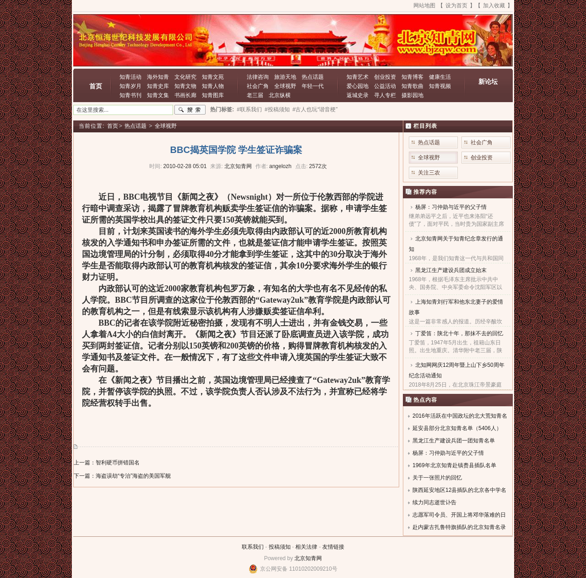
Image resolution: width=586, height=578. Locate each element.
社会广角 (258, 86)
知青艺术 (358, 77)
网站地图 (424, 5)
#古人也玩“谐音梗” (315, 109)
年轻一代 (313, 86)
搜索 (190, 110)
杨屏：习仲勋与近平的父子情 (451, 207)
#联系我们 (249, 109)
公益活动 (385, 86)
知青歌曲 (412, 86)
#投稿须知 (277, 109)
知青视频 (440, 86)
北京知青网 (308, 558)
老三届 (255, 95)
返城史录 (358, 95)
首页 (95, 86)
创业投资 (385, 77)
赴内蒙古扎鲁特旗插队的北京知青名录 (459, 527)
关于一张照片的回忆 (437, 477)
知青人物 (213, 86)
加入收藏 (494, 5)
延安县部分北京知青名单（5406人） (457, 428)
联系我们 (253, 547)
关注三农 (429, 172)
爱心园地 (358, 86)
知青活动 (130, 77)
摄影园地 (412, 95)
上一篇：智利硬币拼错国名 (107, 462)
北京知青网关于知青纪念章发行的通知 (456, 243)
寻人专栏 (385, 95)
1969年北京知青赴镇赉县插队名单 (454, 465)
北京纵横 (280, 95)
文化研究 (185, 77)
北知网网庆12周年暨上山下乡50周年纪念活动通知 (457, 370)
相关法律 (306, 547)
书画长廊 (185, 95)
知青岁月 (130, 86)
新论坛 (488, 81)
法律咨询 (258, 77)
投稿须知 (280, 547)
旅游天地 (285, 77)
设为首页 (456, 5)
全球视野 (285, 86)
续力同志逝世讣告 (434, 502)
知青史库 (158, 86)
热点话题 (313, 77)
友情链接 (333, 547)
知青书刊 (130, 95)
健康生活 (440, 77)
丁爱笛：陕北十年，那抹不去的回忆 (459, 333)
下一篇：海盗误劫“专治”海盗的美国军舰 (122, 476)
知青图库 (213, 95)
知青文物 (185, 86)
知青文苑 (213, 77)
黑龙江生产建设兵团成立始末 (451, 270)
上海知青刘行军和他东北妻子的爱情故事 (456, 307)
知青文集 (158, 95)
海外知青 (158, 77)
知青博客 (412, 77)
